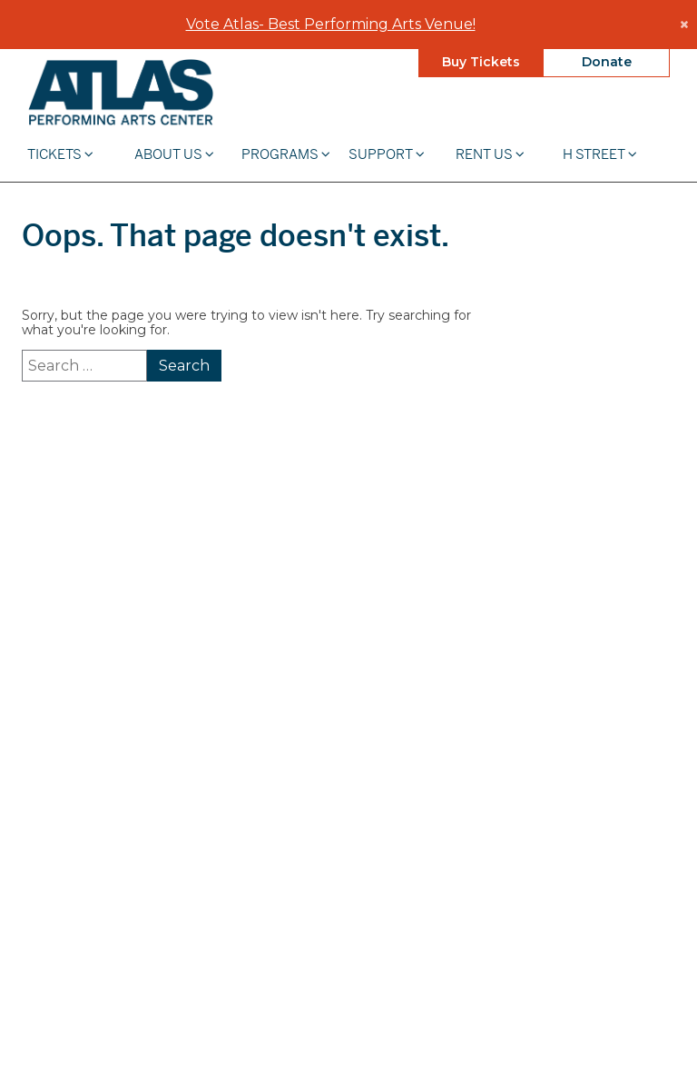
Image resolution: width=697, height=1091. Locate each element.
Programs (285, 153)
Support (386, 153)
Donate (607, 61)
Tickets (60, 153)
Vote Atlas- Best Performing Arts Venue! (331, 23)
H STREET (600, 153)
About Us (174, 153)
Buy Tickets (481, 61)
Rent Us (490, 153)
